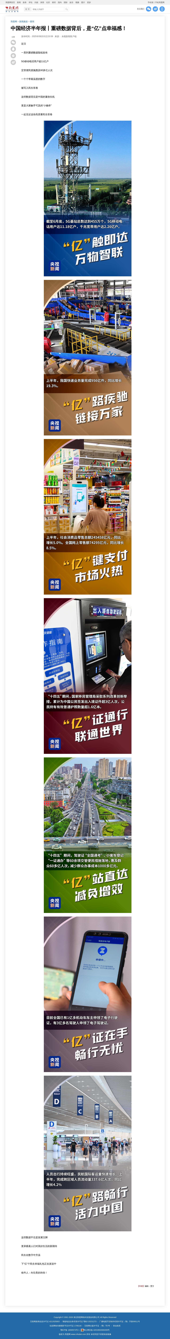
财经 (54, 2)
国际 (65, 2)
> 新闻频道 (23, 21)
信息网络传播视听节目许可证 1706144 (65, 1326)
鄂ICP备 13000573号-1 (70, 1330)
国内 (60, 2)
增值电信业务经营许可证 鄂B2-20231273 (79, 1321)
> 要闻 (31, 21)
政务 (25, 2)
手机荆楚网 (159, 2)
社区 (48, 2)
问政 (36, 2)
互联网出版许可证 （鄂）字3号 (97, 1326)
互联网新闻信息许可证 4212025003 (45, 1321)
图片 (83, 2)
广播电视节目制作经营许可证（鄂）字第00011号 (119, 1321)
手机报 (150, 2)
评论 (30, 2)
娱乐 (71, 2)
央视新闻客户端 (69, 36)
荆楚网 (14, 21)
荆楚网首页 (10, 2)
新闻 (19, 2)
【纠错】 (141, 1286)
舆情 (42, 2)
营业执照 (116, 1326)
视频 (77, 2)
